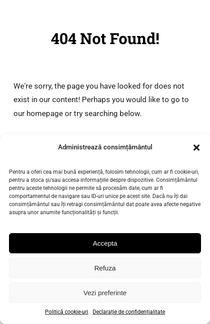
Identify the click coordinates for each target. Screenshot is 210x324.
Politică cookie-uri (66, 312)
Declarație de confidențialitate (129, 312)
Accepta (105, 243)
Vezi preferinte (105, 293)
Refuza (105, 268)
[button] (196, 147)
